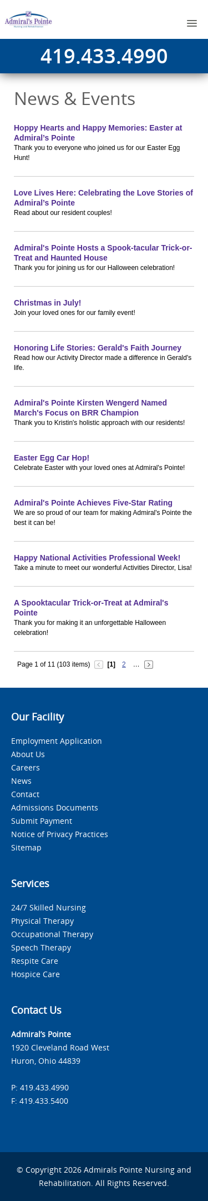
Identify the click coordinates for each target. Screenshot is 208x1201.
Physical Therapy (42, 920)
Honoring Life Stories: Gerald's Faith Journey (97, 347)
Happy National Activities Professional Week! (97, 557)
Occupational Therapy (52, 934)
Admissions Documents (54, 807)
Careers (25, 767)
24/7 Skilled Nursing (48, 907)
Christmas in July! (47, 302)
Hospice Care (35, 974)
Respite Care (34, 960)
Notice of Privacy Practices (59, 834)
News (21, 780)
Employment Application (56, 740)
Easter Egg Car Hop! (51, 457)
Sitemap (26, 847)
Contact (25, 794)
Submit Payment (41, 820)
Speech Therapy (41, 947)
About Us (28, 754)
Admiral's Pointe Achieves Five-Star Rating (93, 502)
